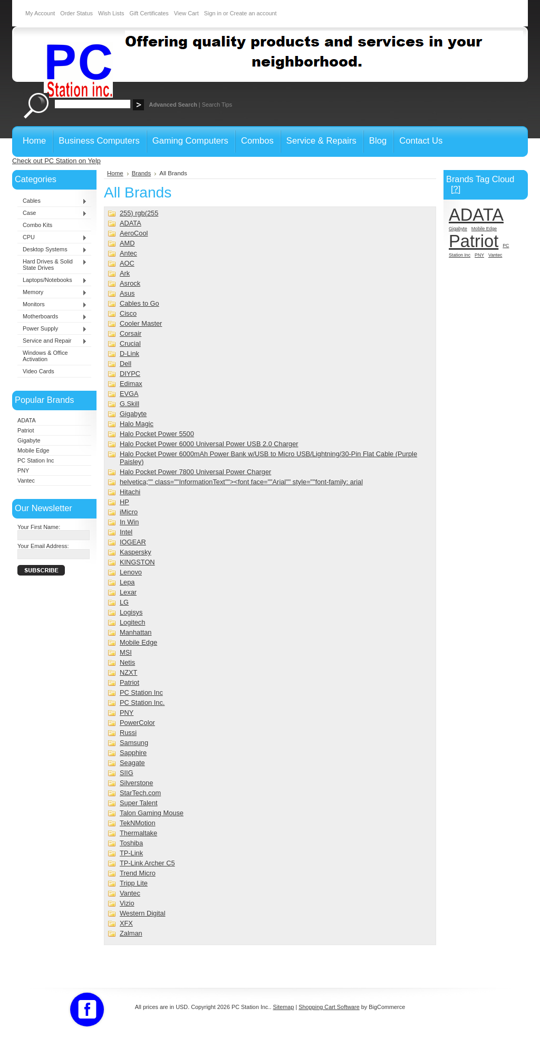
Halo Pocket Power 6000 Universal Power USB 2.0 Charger (209, 444)
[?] (455, 189)
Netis (127, 662)
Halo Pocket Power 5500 (157, 434)
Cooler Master (141, 323)
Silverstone (136, 783)
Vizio (127, 903)
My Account (40, 13)
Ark (125, 273)
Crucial (130, 343)
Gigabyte (29, 440)
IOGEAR (133, 542)
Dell (125, 363)
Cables (52, 201)
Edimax (131, 384)
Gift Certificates (148, 13)
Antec (128, 253)
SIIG (126, 773)
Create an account (253, 13)
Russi (128, 733)
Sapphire (133, 753)
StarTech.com (140, 793)
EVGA (129, 394)
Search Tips (217, 104)
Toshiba (131, 843)
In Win (129, 522)
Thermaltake (138, 833)
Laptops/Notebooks (52, 280)
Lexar (128, 592)
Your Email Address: (43, 546)
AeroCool (134, 233)
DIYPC (130, 374)
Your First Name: (38, 527)
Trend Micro (138, 873)
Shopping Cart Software (328, 1007)
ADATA (26, 420)
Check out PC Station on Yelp (56, 161)
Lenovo (131, 572)
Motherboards (52, 316)
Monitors (52, 304)
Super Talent (139, 803)
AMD (127, 243)
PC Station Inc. (142, 702)
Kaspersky (135, 552)
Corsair (130, 333)
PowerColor (137, 723)
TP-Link (131, 853)
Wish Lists (111, 13)
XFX (126, 923)
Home (115, 173)
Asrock (130, 283)
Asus (127, 293)
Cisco (128, 313)
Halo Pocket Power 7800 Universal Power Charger (195, 472)
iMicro (129, 512)
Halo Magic (136, 424)
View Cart (186, 13)
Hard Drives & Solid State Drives (52, 264)
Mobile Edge (33, 450)
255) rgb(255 (139, 213)
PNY (23, 470)
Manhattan (135, 632)
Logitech (132, 622)
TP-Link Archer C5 (147, 863)
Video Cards (38, 371)
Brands (141, 173)
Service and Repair (52, 341)
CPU (52, 237)
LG (124, 602)
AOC (127, 263)
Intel (126, 532)
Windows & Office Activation (45, 356)
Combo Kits (37, 225)
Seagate (132, 763)
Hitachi (130, 492)
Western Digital (143, 913)
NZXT (128, 672)
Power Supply (52, 329)
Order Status (76, 13)
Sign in (212, 13)
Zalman (131, 933)
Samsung (134, 743)
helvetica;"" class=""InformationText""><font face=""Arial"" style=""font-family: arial (241, 482)
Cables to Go (139, 303)
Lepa (127, 582)
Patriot (25, 430)
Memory (52, 292)
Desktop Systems (52, 249)
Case (52, 213)
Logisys (131, 612)
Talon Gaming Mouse (152, 813)
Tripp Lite (134, 883)
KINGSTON (137, 562)
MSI (126, 652)
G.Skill (129, 404)
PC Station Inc (35, 460)
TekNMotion (138, 823)
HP (124, 502)
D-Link (129, 353)
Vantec (26, 480)
